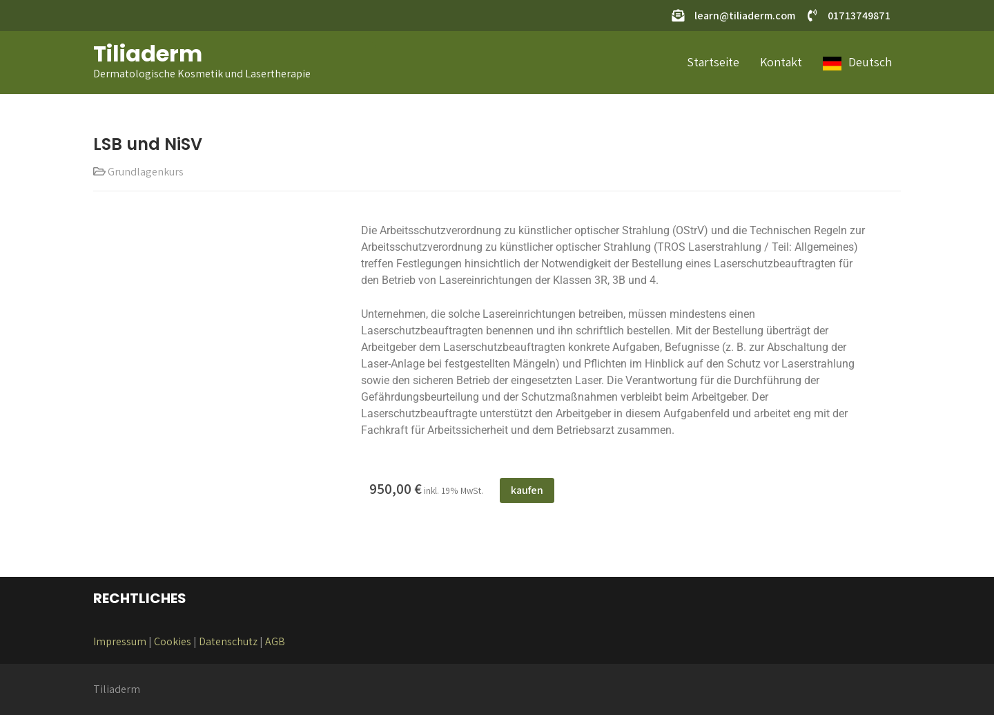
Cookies (172, 641)
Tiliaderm (147, 53)
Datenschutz (228, 641)
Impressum (119, 641)
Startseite (713, 62)
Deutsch (870, 62)
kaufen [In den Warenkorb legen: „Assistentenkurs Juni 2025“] (527, 490)
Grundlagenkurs (146, 171)
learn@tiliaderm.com (744, 15)
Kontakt (781, 62)
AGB (275, 641)
